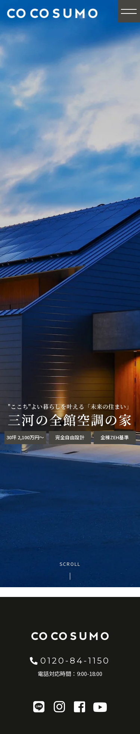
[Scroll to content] (70, 570)
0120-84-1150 (70, 660)
